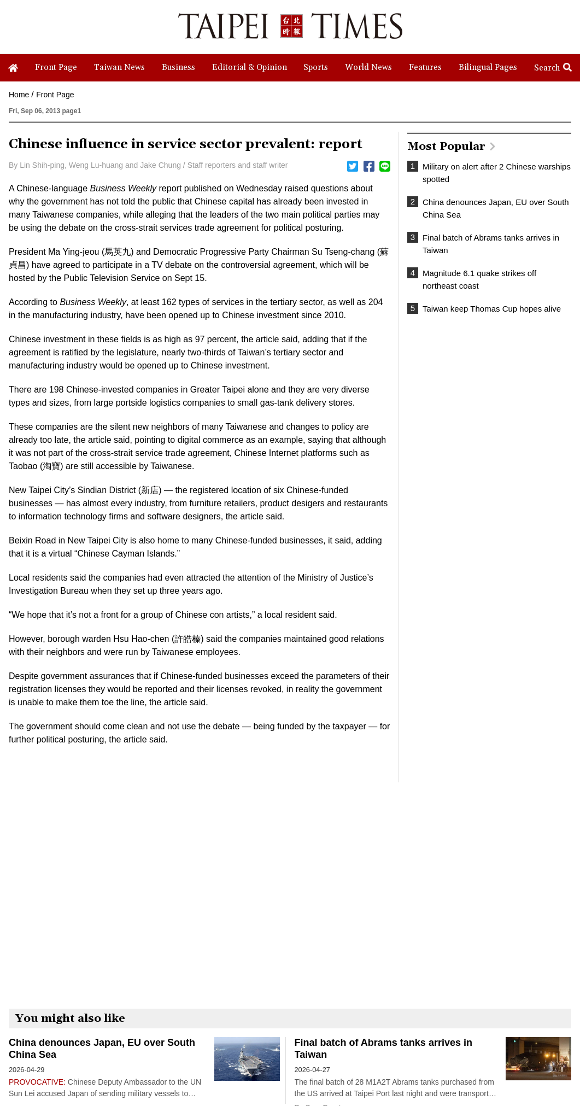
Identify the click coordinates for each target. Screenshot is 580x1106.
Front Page (55, 94)
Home (19, 94)
